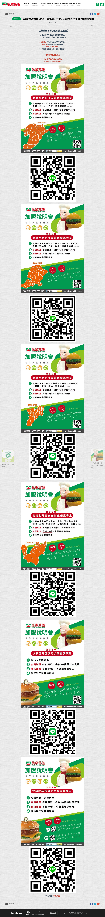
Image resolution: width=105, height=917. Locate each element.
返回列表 (9, 14)
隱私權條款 (53, 913)
